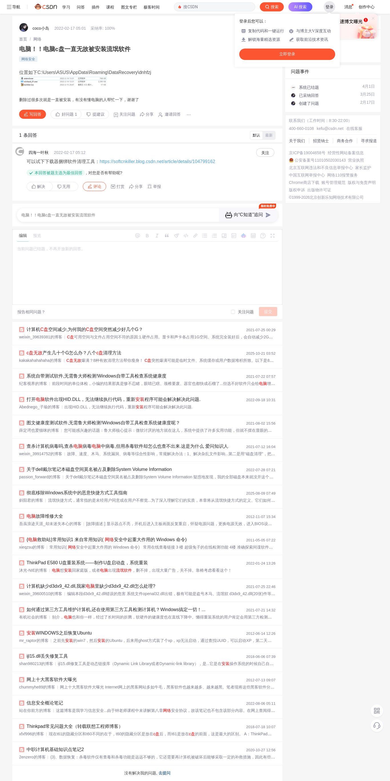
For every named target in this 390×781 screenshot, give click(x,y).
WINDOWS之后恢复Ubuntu (59, 633)
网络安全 (28, 59)
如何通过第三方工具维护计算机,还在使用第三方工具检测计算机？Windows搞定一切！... (116, 609)
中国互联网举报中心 (307, 175)
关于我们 (297, 140)
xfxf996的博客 (31, 734)
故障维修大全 (45, 516)
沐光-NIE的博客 (33, 570)
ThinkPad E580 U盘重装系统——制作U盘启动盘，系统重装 (87, 562)
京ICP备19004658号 (307, 152)
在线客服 (354, 128)
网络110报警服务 (342, 175)
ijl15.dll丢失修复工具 (47, 656)
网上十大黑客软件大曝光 (52, 679)
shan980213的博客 (36, 663)
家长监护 (363, 167)
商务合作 (345, 140)
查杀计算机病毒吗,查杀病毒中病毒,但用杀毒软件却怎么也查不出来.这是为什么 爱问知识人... (129, 446)
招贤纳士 (321, 140)
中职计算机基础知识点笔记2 (55, 749)
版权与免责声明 (362, 182)
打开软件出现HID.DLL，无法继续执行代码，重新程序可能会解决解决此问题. (114, 399)
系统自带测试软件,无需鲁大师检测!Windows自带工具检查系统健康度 (96, 376)
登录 (329, 7)
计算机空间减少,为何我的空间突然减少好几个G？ (85, 329)
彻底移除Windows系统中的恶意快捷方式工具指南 (77, 492)
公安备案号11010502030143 (320, 160)
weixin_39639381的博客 (40, 337)
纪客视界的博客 (33, 383)
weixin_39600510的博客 (40, 593)
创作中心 (367, 7)
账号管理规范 (333, 182)
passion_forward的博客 (40, 477)
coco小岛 (41, 28)
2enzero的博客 (32, 757)
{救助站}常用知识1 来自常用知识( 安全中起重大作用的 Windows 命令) (107, 539)
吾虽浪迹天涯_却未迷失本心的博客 (50, 523)
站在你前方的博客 (35, 710)
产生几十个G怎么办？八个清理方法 (74, 352)
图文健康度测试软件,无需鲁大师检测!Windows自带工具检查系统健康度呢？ (103, 422)
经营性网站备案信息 (346, 152)
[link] (23, 39)
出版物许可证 (319, 190)
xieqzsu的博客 (32, 547)
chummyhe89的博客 (37, 687)
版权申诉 (297, 190)
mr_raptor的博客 (34, 640)
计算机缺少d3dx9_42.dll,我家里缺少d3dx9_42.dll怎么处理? (91, 586)
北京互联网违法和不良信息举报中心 (321, 167)
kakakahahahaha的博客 (40, 360)
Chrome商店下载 (304, 182)
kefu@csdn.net (330, 128)
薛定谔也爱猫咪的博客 (39, 430)
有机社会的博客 (33, 617)
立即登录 (287, 54)
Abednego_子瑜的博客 (39, 407)
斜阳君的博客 (31, 500)
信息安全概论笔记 (45, 702)
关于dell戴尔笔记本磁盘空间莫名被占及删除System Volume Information (99, 469)
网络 (37, 39)
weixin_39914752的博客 (40, 453)
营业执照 (356, 160)
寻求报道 (369, 140)
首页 (23, 39)
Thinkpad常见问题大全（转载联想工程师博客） (75, 726)
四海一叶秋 (39, 152)
